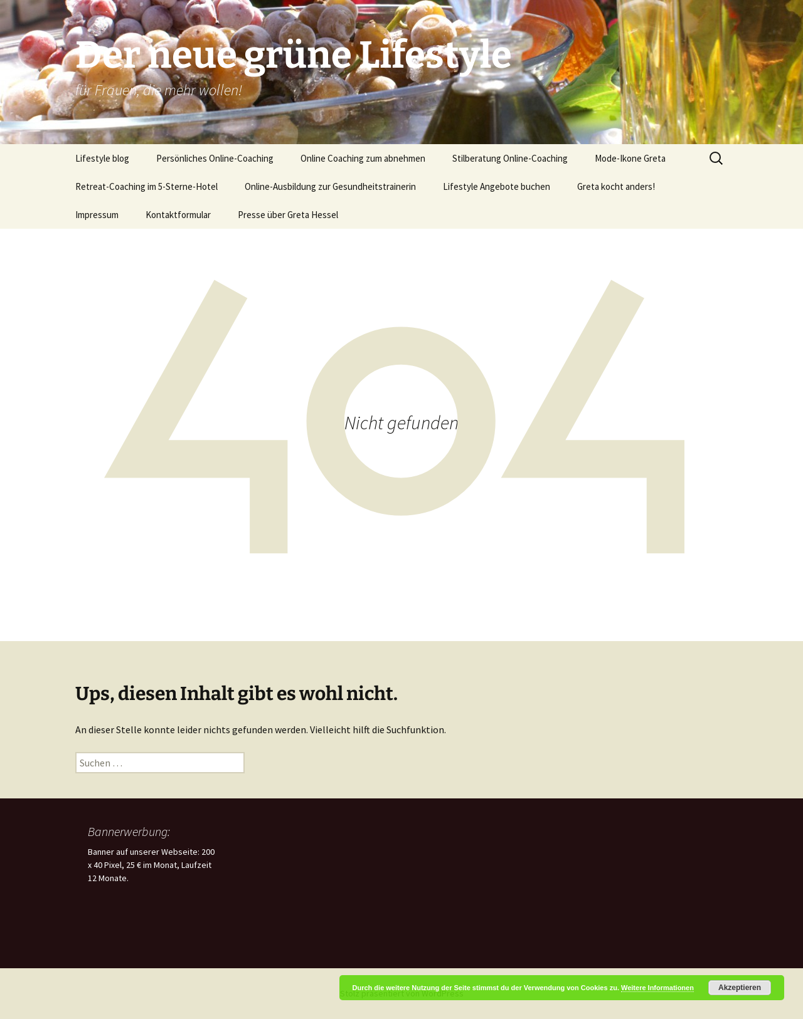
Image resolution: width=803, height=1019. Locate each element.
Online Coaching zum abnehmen (362, 158)
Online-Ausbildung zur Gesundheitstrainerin (330, 186)
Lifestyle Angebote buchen (496, 186)
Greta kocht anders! (616, 186)
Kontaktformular (178, 215)
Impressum (97, 215)
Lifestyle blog (102, 158)
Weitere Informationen (657, 987)
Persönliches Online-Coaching (215, 158)
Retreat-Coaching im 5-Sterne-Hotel (146, 186)
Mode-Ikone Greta (630, 158)
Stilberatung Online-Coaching (510, 158)
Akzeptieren (739, 987)
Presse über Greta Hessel (288, 215)
